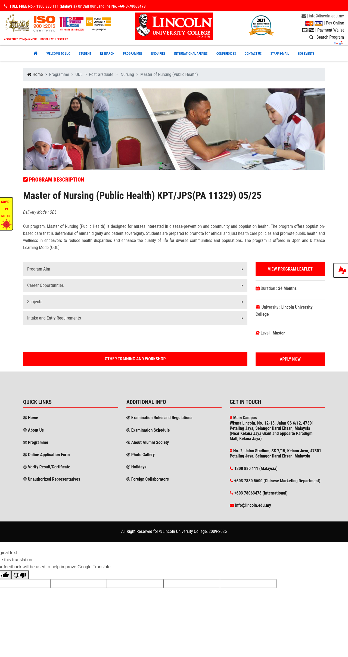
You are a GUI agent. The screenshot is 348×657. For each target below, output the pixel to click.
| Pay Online (324, 23)
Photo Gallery (140, 454)
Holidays (136, 466)
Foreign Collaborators (147, 479)
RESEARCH (107, 54)
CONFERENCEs (226, 54)
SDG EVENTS (306, 54)
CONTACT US (253, 54)
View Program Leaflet (290, 269)
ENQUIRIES (158, 54)
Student (85, 54)
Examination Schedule (148, 430)
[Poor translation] (20, 574)
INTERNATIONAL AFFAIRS (190, 54)
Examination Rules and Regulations (159, 417)
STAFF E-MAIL (279, 54)
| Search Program (326, 37)
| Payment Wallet (323, 30)
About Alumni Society (147, 442)
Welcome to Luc (58, 54)
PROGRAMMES (132, 54)
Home (35, 74)
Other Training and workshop (135, 358)
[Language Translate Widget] (341, 41)
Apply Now (290, 359)
